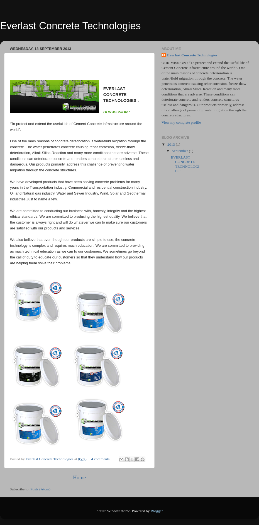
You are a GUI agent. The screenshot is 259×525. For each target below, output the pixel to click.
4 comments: (101, 459)
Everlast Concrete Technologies (192, 55)
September (180, 151)
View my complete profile (181, 122)
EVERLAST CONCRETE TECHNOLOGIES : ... (185, 164)
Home (79, 477)
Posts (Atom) (40, 489)
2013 (171, 144)
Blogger (157, 511)
